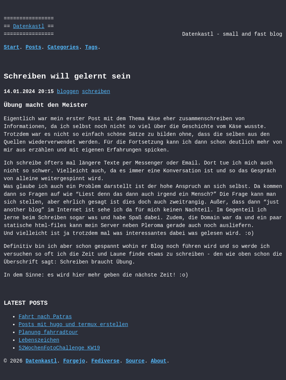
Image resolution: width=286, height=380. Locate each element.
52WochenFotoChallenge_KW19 (59, 348)
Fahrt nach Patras (45, 316)
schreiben (96, 91)
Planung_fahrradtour (48, 332)
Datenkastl (28, 26)
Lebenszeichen (39, 340)
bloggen (68, 91)
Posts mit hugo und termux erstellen (73, 324)
